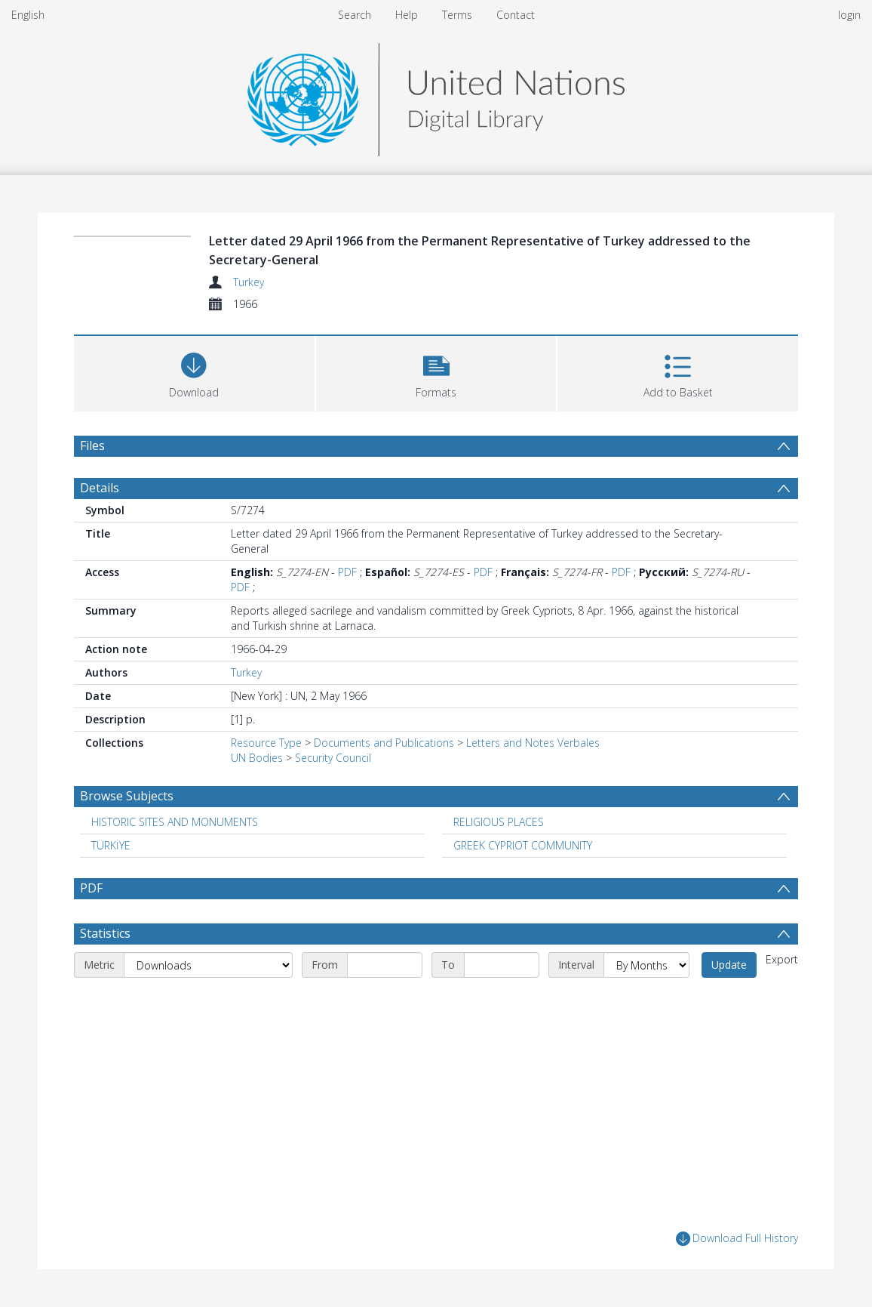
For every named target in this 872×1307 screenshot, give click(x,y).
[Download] (194, 372)
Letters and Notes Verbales (533, 742)
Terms (457, 15)
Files (92, 445)
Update (729, 964)
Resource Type (266, 742)
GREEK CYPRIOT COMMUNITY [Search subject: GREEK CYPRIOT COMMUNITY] (522, 845)
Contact (515, 15)
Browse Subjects (126, 796)
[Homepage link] (436, 95)
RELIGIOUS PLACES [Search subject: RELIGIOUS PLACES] (498, 822)
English (28, 15)
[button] (436, 372)
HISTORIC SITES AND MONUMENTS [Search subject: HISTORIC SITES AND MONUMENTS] (174, 822)
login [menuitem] (849, 15)
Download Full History (737, 1239)
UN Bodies (257, 758)
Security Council (333, 758)
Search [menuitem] (354, 15)
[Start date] (384, 965)
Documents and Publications (384, 742)
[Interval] (646, 965)
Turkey (248, 282)
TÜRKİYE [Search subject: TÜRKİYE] (110, 845)
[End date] (501, 965)
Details (99, 487)
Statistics (105, 933)
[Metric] (208, 965)
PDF (347, 572)
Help (406, 15)
